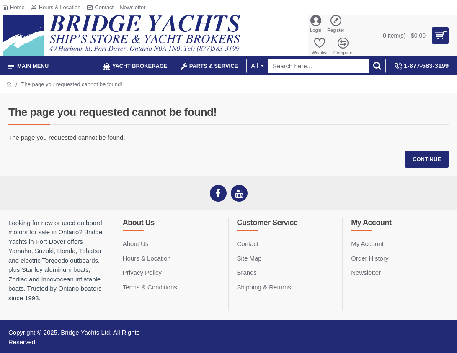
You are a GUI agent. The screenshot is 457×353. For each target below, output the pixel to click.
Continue (427, 159)
